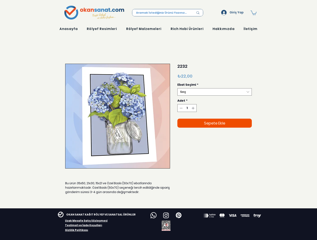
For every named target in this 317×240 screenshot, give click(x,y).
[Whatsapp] (153, 215)
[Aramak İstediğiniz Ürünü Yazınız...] (162, 12)
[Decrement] (180, 108)
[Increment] (193, 108)
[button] (254, 12)
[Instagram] (166, 215)
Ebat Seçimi (187, 85)
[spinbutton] (187, 108)
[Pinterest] (178, 215)
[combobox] (214, 92)
